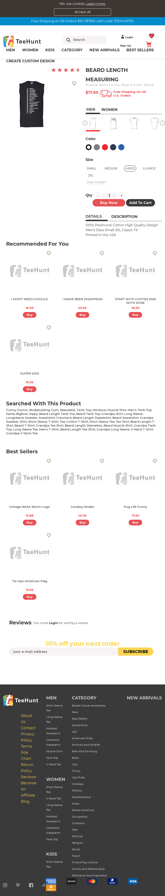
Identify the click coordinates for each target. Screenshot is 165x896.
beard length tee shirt (77, 429)
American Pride (82, 738)
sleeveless (68, 410)
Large (130, 168)
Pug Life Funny (135, 507)
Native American (83, 810)
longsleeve (15, 418)
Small (92, 168)
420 (74, 731)
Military (77, 790)
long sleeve (133, 414)
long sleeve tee (25, 429)
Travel (76, 855)
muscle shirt (116, 410)
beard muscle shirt (118, 425)
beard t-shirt (24, 425)
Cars (75, 764)
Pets (75, 829)
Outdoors (78, 823)
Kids (50, 50)
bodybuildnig (39, 410)
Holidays (78, 784)
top (88, 410)
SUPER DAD (29, 373)
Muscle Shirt (54, 751)
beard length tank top (57, 414)
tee (62, 421)
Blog (25, 801)
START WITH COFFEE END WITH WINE (135, 301)
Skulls (76, 849)
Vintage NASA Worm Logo (29, 507)
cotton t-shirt (77, 421)
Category (71, 50)
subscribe (135, 651)
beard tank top (88, 414)
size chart (96, 182)
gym (55, 410)
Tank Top (52, 757)
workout (99, 410)
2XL (90, 175)
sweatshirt (47, 418)
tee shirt (122, 421)
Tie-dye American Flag (29, 581)
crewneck (64, 418)
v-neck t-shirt (142, 429)
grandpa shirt (112, 414)
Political (77, 836)
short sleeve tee (102, 421)
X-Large (149, 168)
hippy (33, 414)
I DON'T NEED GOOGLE (29, 299)
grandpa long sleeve (113, 429)
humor (22, 410)
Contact (28, 728)
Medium (111, 168)
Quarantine (79, 725)
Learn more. (96, 4)
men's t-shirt (49, 429)
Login (126, 37)
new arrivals (144, 697)
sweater (31, 418)
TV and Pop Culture (85, 862)
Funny (76, 770)
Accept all (82, 12)
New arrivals (104, 50)
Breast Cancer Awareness (88, 705)
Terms (26, 746)
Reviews (28, 777)
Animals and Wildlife (86, 744)
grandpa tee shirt (50, 425)
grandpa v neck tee (22, 433)
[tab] (97, 217)
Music (76, 803)
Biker (75, 757)
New (75, 712)
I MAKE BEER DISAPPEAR (82, 299)
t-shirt (53, 421)
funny (11, 410)
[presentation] (82, 665)
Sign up (125, 45)
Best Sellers (79, 718)
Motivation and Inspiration (89, 875)
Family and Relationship (88, 868)
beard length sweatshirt (92, 418)
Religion (77, 842)
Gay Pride (78, 777)
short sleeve (37, 421)
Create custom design (30, 61)
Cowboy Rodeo (82, 507)
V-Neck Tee (53, 764)
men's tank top (140, 410)
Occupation (80, 816)
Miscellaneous (81, 797)
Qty (89, 195)
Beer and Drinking (84, 751)
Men (10, 50)
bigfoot (22, 414)
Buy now (109, 203)
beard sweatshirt (125, 418)
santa (10, 414)
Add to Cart (140, 203)
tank (80, 410)
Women (30, 50)
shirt (23, 421)
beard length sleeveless (83, 425)
